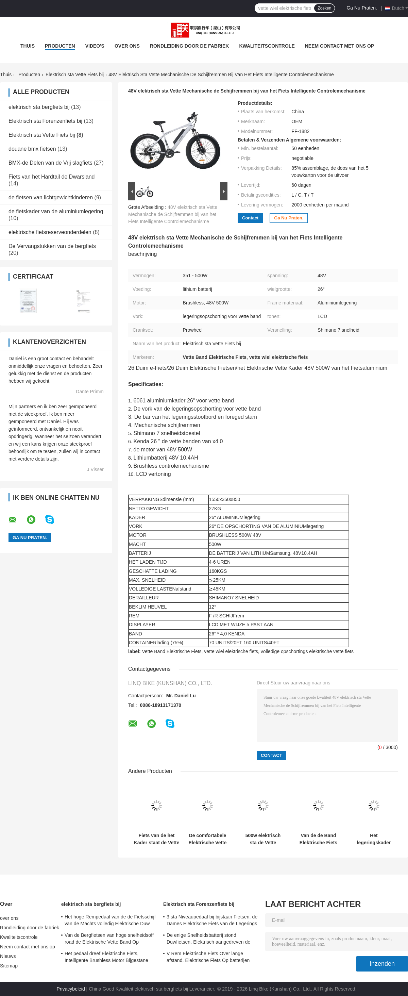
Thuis (27, 46)
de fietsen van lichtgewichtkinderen (50, 197)
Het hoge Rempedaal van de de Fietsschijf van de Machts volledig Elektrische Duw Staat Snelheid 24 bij (110, 921)
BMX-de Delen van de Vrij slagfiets (50, 163)
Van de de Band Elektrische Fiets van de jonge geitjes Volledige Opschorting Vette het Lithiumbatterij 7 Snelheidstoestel (318, 839)
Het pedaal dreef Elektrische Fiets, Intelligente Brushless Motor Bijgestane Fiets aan (106, 958)
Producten (60, 46)
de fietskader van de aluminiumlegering (55, 211)
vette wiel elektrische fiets (231, 651)
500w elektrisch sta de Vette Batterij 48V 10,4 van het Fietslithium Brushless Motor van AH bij (263, 839)
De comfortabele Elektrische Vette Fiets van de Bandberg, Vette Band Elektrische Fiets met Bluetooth (207, 839)
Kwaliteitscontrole (266, 46)
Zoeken (324, 8)
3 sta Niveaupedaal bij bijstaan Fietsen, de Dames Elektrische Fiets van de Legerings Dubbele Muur (212, 921)
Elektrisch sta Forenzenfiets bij (45, 121)
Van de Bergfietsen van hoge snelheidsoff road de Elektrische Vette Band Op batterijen (109, 939)
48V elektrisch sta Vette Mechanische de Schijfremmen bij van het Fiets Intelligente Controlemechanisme (172, 214)
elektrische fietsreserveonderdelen (49, 232)
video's (94, 46)
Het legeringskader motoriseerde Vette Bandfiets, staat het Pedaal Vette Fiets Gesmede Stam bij (374, 839)
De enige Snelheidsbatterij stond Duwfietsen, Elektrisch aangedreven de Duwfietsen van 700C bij (209, 939)
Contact (250, 217)
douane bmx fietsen (32, 149)
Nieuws (8, 956)
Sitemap (9, 965)
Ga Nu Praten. (361, 8)
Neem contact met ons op (339, 46)
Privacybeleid (70, 989)
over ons (127, 46)
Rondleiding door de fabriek (189, 46)
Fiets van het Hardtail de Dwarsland (51, 177)
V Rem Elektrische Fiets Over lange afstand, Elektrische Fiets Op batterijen (208, 957)
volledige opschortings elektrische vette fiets (307, 651)
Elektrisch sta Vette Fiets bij (75, 74)
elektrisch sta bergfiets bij (39, 107)
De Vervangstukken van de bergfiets (52, 246)
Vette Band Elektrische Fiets (171, 651)
